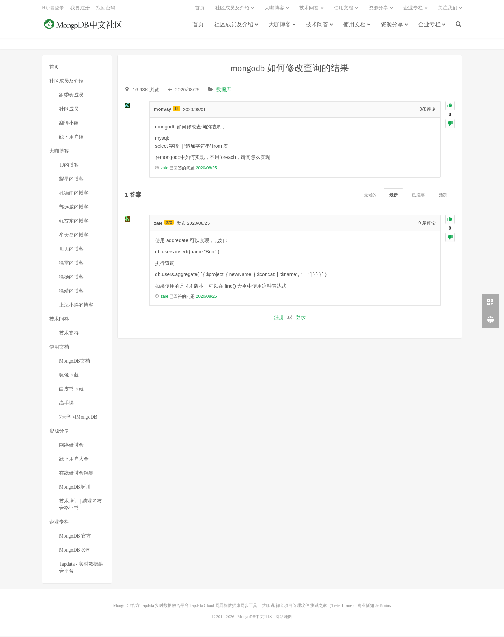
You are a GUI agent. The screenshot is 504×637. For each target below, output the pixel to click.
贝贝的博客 (71, 249)
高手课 (66, 403)
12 (176, 109)
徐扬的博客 (71, 277)
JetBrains (383, 606)
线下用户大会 (74, 459)
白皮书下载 (71, 389)
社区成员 (69, 109)
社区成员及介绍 (233, 25)
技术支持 (69, 333)
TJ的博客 (69, 165)
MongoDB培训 (74, 487)
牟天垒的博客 (74, 235)
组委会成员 (71, 95)
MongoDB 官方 (75, 536)
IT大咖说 (266, 606)
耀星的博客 (71, 179)
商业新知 (365, 606)
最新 (393, 195)
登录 (301, 318)
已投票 (418, 195)
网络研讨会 (71, 445)
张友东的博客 (74, 221)
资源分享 (392, 25)
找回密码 (105, 9)
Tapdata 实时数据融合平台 (165, 606)
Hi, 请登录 (53, 9)
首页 (198, 25)
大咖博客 (279, 25)
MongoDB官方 (126, 606)
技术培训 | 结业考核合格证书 (80, 505)
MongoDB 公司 (75, 550)
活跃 (443, 195)
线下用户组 (71, 137)
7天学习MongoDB (78, 417)
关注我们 (447, 9)
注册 (279, 318)
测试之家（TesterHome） (333, 606)
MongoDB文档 (74, 361)
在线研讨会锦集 (76, 473)
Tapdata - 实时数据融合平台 (81, 568)
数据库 (223, 90)
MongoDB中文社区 (84, 26)
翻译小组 (69, 123)
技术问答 (317, 25)
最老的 (370, 195)
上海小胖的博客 (76, 305)
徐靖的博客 (71, 291)
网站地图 (283, 617)
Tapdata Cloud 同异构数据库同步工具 (223, 606)
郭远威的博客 (74, 207)
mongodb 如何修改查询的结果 (289, 69)
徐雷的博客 (71, 263)
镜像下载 (69, 375)
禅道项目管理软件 (292, 606)
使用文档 (354, 25)
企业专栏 (429, 25)
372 (169, 222)
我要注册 (80, 9)
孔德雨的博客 (74, 193)
